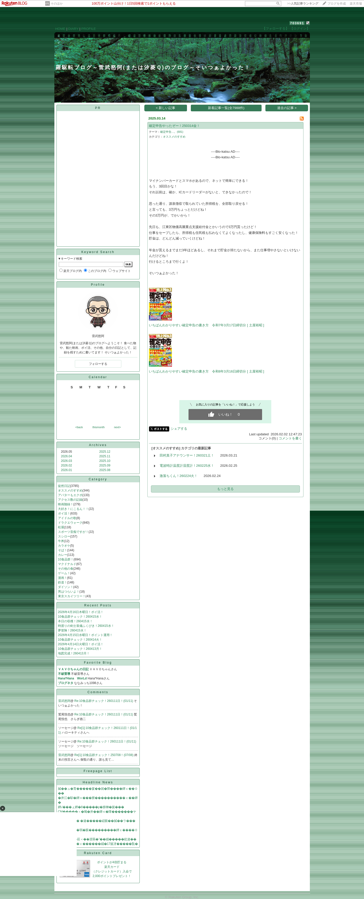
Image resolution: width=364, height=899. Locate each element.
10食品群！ (66, 559)
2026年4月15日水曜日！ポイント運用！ (85, 635)
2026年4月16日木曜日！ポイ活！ (81, 612)
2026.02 (66, 465)
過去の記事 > (287, 108)
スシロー (64, 536)
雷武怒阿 (64, 701)
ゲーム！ (64, 573)
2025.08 (104, 470)
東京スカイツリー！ (72, 596)
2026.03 (66, 461)
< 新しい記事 (165, 108)
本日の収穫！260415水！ (75, 621)
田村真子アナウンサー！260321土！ (187, 455)
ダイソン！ (65, 587)
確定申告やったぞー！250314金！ (174, 126)
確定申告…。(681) (171, 131)
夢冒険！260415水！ (72, 630)
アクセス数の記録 (70, 499)
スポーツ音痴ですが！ (73, 532)
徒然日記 (64, 486)
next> (117, 427)
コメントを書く (290, 438)
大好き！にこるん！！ (73, 509)
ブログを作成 (336, 3)
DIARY (73, 29)
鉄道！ (62, 582)
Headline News (98, 782)
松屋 (61, 527)
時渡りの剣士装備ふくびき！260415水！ (86, 626)
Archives (98, 445)
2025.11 (104, 456)
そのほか (57, 3)
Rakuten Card (98, 853)
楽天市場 (356, 3)
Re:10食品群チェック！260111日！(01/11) (104, 701)
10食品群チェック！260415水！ (80, 616)
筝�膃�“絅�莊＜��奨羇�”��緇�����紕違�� (97, 839)
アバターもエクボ (70, 495)
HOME (60, 29)
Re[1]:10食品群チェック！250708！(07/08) (104, 755)
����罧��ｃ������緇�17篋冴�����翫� (98, 844)
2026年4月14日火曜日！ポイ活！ (81, 644)
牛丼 (61, 541)
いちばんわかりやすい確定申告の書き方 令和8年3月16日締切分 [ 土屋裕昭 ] (206, 371)
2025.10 (104, 461)
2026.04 (66, 456)
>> (302, 3)
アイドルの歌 (67, 518)
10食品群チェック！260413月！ (80, 649)
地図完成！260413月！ (74, 653)
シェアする (179, 428)
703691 (297, 23)
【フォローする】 (275, 28)
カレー (62, 555)
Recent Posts (98, 605)
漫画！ (62, 578)
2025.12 (104, 451)
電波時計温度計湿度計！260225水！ (187, 466)
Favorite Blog (98, 662)
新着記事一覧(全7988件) (226, 108)
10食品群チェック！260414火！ (80, 639)
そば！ (62, 550)
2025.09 (104, 465)
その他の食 (65, 568)
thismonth (98, 427)
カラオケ (64, 545)
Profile (98, 284)
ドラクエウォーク (70, 522)
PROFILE (88, 29)
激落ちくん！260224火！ (178, 476)
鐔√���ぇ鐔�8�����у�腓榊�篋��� (91, 807)
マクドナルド (67, 564)
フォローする (98, 364)
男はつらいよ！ (68, 591)
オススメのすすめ (70, 490)
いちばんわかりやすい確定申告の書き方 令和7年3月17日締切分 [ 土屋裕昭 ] (206, 325)
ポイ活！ (64, 513)
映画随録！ (65, 504)
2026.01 (66, 470)
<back (79, 427)
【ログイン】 (300, 28)
